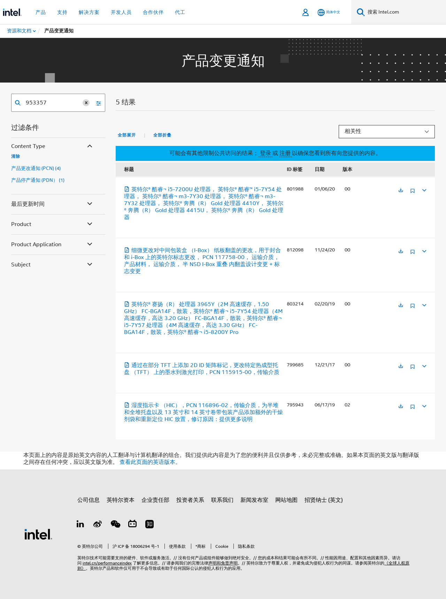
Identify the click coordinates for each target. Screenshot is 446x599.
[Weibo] (98, 525)
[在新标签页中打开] (400, 190)
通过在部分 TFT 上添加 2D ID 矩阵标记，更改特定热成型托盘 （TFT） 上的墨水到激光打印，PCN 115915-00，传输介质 (201, 369)
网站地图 (286, 500)
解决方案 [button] (89, 12)
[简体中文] (329, 12)
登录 (265, 153)
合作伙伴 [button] (153, 12)
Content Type (52, 146)
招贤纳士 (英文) (324, 500)
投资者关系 (190, 500)
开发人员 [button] (121, 12)
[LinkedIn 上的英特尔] (80, 525)
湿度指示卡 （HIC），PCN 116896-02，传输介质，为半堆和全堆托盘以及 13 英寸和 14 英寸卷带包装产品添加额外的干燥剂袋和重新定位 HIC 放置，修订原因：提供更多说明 (203, 412)
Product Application (52, 245)
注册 (285, 153)
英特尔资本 (120, 500)
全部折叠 (162, 135)
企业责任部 (155, 500)
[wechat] (115, 525)
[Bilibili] (132, 525)
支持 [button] (62, 12)
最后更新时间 (52, 204)
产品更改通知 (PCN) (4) (36, 168)
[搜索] (361, 12)
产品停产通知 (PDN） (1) (37, 180)
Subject (52, 265)
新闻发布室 (254, 500)
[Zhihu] (149, 525)
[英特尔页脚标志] (38, 533)
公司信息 (88, 500)
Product (52, 224)
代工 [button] (180, 12)
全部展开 (127, 135)
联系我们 (222, 500)
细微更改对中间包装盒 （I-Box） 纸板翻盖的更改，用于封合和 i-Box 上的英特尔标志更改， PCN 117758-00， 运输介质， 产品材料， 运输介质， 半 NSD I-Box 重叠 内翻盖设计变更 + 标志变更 (202, 261)
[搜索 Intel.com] (405, 12)
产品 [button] (41, 12)
